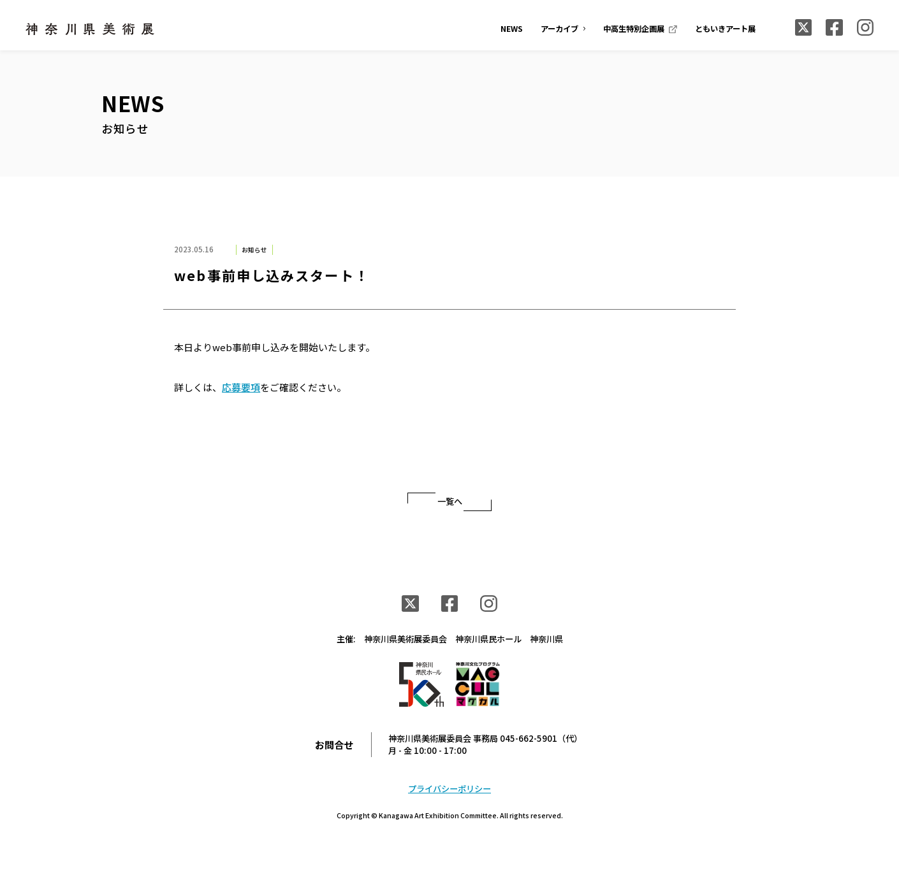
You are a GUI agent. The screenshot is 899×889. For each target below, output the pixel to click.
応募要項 (241, 387)
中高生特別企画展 (633, 28)
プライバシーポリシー (449, 789)
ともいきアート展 (725, 28)
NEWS (512, 28)
